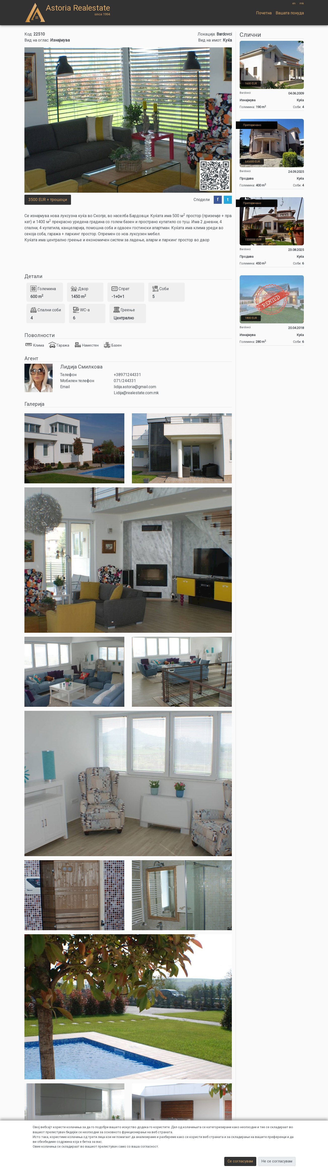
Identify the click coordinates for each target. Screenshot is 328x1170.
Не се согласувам (277, 1161)
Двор (79, 289)
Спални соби (45, 310)
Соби (160, 289)
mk (302, 3)
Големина (43, 289)
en (294, 3)
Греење (124, 310)
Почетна (264, 13)
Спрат (120, 289)
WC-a (81, 310)
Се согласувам (240, 1161)
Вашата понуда (290, 13)
